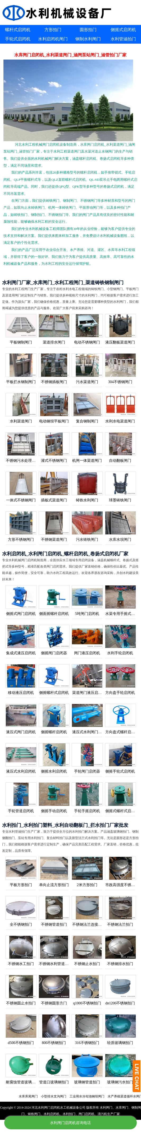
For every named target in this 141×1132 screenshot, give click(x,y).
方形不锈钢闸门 (21, 540)
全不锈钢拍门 (21, 924)
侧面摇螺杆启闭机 (54, 614)
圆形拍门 (88, 29)
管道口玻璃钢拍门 (54, 1082)
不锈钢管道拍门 (54, 924)
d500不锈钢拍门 (21, 1043)
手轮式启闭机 (17, 39)
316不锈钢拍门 (87, 1043)
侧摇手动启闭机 (54, 811)
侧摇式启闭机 (123, 29)
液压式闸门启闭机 (21, 732)
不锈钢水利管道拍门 (55, 964)
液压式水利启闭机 (21, 771)
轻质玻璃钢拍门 (120, 1043)
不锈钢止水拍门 (87, 964)
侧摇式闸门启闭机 (21, 614)
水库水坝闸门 (120, 540)
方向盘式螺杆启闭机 (122, 732)
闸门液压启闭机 (87, 653)
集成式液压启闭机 (21, 653)
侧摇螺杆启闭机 (54, 732)
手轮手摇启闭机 (87, 811)
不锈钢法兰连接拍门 (89, 924)
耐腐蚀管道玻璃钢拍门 (24, 1082)
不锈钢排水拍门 (120, 964)
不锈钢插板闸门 (54, 382)
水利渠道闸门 (21, 421)
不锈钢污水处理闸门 (22, 461)
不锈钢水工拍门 (21, 964)
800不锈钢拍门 (54, 1043)
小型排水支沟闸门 (61, 1096)
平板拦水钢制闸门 (21, 382)
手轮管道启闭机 (21, 811)
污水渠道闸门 (87, 382)
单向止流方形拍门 (54, 885)
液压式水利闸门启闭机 (90, 732)
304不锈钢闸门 (120, 382)
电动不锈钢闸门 (87, 342)
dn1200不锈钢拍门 (120, 1003)
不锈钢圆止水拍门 (21, 1003)
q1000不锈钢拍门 (87, 1003)
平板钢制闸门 (21, 342)
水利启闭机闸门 (53, 39)
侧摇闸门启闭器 (54, 653)
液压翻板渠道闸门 (120, 342)
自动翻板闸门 (120, 461)
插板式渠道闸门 (54, 500)
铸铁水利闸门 (87, 500)
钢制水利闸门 (88, 39)
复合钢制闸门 (87, 421)
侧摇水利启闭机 (54, 771)
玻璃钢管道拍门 (87, 1082)
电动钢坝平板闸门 (54, 421)
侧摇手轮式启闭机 (120, 771)
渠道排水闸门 (54, 342)
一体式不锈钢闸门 (21, 500)
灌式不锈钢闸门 (54, 461)
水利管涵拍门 (123, 39)
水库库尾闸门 (35, 1096)
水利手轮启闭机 (120, 653)
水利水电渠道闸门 (120, 421)
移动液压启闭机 (21, 693)
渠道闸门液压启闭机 (89, 693)
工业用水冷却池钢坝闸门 (94, 1096)
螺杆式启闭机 (17, 29)
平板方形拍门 (21, 885)
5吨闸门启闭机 (87, 614)
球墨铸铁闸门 (120, 500)
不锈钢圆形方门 (54, 1003)
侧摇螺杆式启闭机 (54, 693)
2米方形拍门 (87, 885)
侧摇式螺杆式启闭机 (122, 811)
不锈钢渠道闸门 (54, 540)
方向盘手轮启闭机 (120, 693)
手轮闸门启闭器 (87, 771)
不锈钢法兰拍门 (120, 924)
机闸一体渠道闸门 (87, 461)
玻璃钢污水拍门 (120, 1082)
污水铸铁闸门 (87, 540)
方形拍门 (52, 29)
